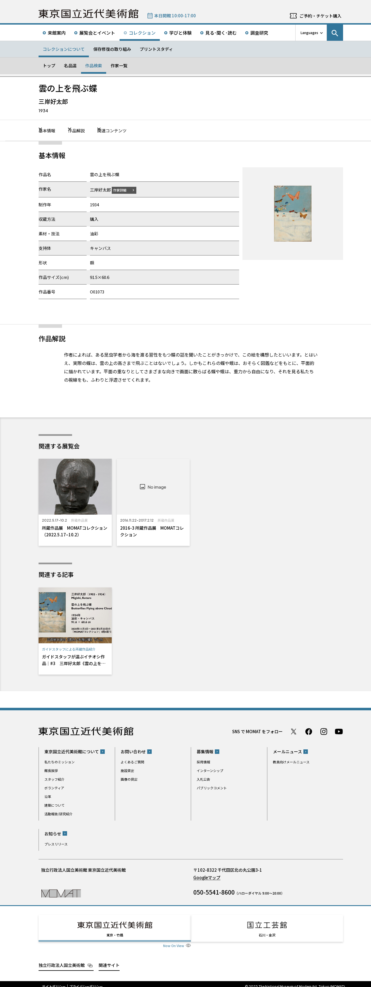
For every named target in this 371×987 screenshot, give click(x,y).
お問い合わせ (133, 751)
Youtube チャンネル (339, 731)
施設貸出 (127, 770)
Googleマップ (206, 877)
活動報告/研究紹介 (58, 813)
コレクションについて (64, 49)
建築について (54, 804)
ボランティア (54, 787)
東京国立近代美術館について (71, 751)
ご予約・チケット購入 (320, 16)
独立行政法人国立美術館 (62, 960)
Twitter (293, 731)
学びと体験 (180, 32)
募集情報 (205, 751)
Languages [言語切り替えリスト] (309, 32)
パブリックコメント (212, 787)
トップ (49, 65)
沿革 (47, 796)
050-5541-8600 (214, 892)
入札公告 (203, 778)
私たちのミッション (59, 761)
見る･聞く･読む (221, 32)
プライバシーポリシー (86, 981)
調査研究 (259, 32)
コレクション (142, 32)
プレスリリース (56, 843)
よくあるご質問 (132, 761)
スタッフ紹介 (54, 778)
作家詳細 (123, 189)
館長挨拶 (51, 770)
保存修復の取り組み (112, 49)
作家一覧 (119, 65)
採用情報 (203, 761)
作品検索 (93, 65)
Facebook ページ (309, 731)
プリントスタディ (156, 49)
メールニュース (287, 751)
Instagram (324, 731)
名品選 (70, 65)
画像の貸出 (129, 778)
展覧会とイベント (97, 32)
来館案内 (57, 32)
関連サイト (109, 960)
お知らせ (52, 833)
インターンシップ (210, 770)
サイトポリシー (54, 981)
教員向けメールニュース (291, 761)
